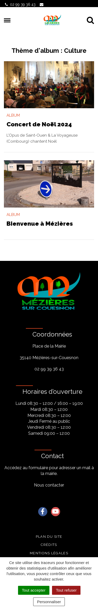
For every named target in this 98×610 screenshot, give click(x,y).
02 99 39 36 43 (49, 368)
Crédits (49, 545)
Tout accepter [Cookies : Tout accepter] (33, 590)
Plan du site (49, 537)
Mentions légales (49, 553)
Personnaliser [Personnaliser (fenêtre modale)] (49, 601)
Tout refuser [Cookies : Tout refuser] (66, 590)
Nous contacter (49, 485)
